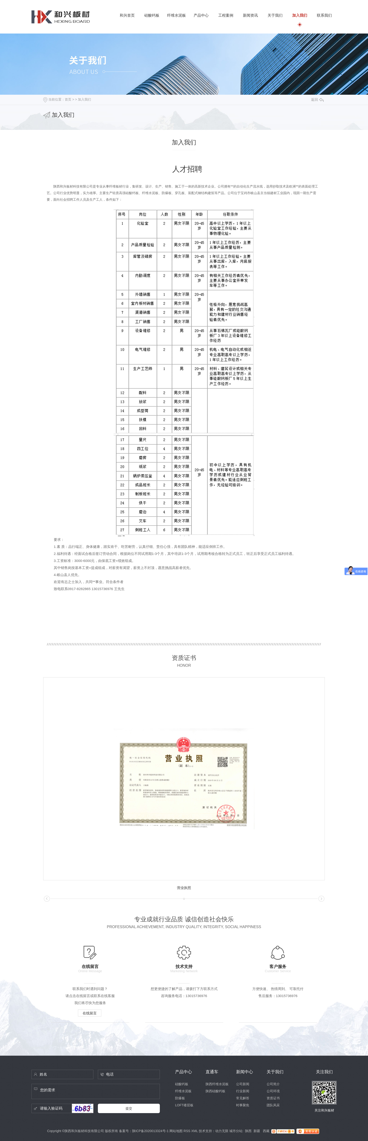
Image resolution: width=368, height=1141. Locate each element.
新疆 (257, 1131)
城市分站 (235, 1131)
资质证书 (273, 1098)
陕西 (248, 1131)
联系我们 (324, 15)
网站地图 (176, 1131)
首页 (68, 99)
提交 (129, 1108)
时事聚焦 (242, 1105)
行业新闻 (242, 1091)
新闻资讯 (250, 15)
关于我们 (275, 15)
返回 (317, 100)
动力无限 (221, 1131)
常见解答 (242, 1098)
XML (194, 1131)
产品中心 (201, 15)
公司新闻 (242, 1084)
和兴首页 (127, 15)
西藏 (266, 1131)
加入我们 (299, 15)
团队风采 (273, 1105)
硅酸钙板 (151, 15)
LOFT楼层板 (184, 1105)
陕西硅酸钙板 (215, 1091)
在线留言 (90, 1013)
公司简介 (273, 1084)
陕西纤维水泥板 (217, 1084)
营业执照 (184, 888)
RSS (187, 1131)
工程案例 (225, 15)
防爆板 (180, 1098)
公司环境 (273, 1091)
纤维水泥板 (176, 15)
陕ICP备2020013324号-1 (150, 1131)
